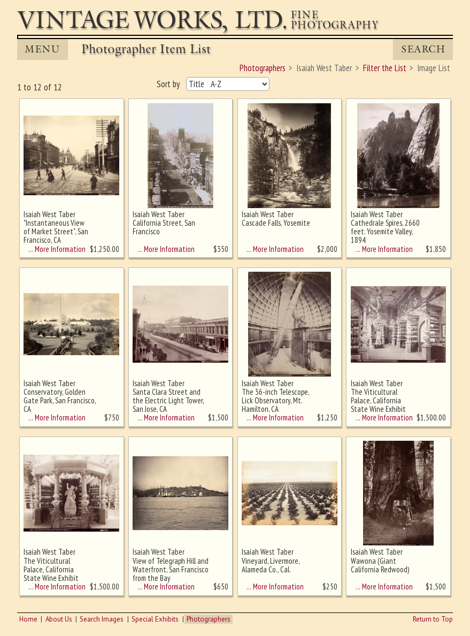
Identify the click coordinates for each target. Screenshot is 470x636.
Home (28, 619)
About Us (58, 619)
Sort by (169, 84)
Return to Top (433, 619)
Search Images (102, 619)
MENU (42, 49)
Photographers (208, 619)
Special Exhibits (155, 619)
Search (423, 49)
